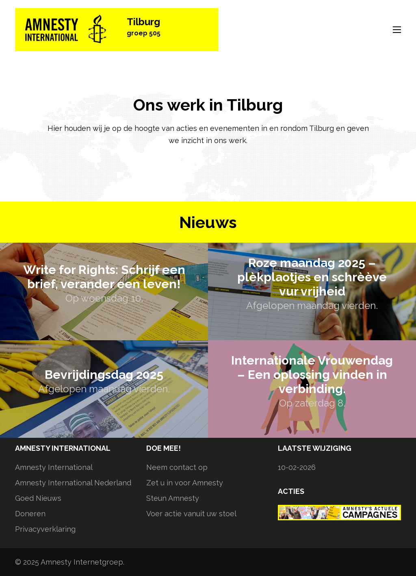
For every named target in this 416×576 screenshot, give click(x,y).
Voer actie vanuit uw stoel (191, 513)
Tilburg (143, 22)
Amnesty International (54, 467)
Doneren (30, 513)
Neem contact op (177, 467)
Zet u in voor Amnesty (184, 482)
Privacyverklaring (45, 529)
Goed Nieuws (38, 498)
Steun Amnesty (172, 498)
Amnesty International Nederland (73, 482)
